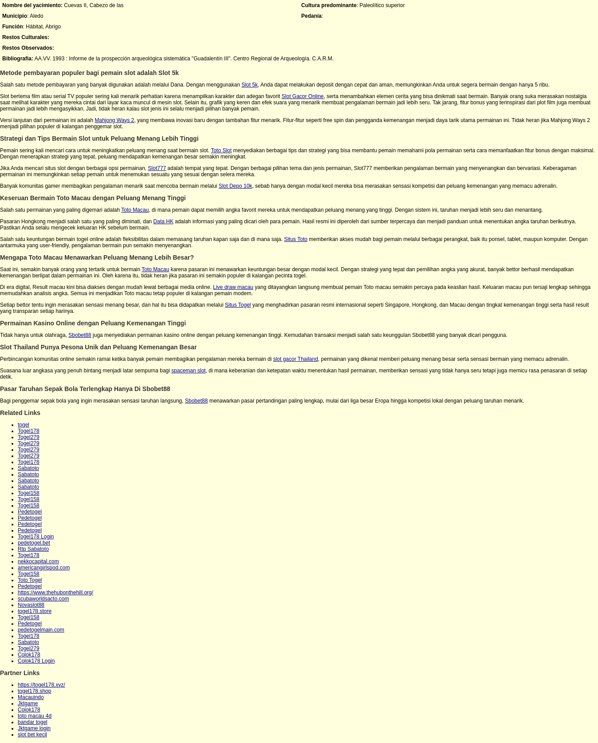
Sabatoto (28, 468)
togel (23, 425)
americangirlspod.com (44, 568)
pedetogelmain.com (41, 630)
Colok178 (29, 655)
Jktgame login (34, 728)
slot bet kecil (32, 734)
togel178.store (34, 611)
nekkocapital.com (38, 561)
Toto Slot (221, 150)
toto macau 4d (34, 716)
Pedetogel (30, 512)
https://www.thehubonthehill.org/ (55, 592)
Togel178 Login (36, 537)
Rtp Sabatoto (33, 549)
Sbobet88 (79, 335)
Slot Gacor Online (303, 96)
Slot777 (157, 168)
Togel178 (28, 431)
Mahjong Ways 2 (114, 120)
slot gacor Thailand (295, 359)
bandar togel (32, 722)
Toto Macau (135, 210)
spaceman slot (188, 371)
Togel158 (28, 493)
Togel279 (28, 437)
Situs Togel (238, 305)
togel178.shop (34, 691)
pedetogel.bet (34, 543)
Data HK (163, 221)
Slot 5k (249, 85)
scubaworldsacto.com (43, 599)
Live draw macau (233, 287)
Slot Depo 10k (235, 186)
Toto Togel (30, 580)
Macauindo (31, 697)
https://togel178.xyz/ (41, 685)
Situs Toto (295, 239)
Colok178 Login (36, 661)
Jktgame (28, 703)
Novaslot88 (31, 605)
